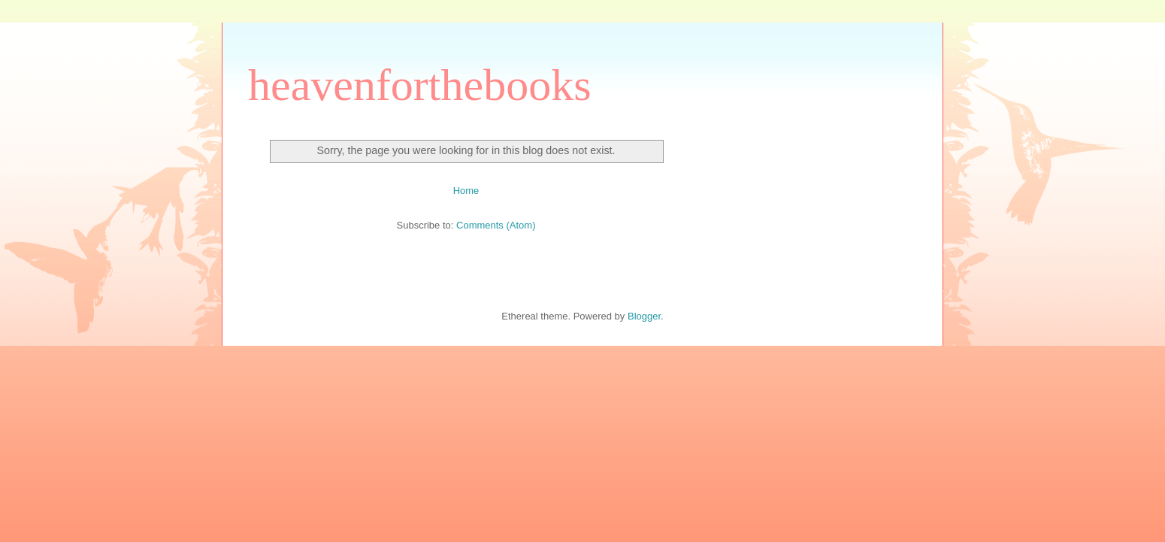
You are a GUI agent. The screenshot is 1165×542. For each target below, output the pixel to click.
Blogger (644, 316)
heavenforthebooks (420, 85)
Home (466, 190)
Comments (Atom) (495, 225)
